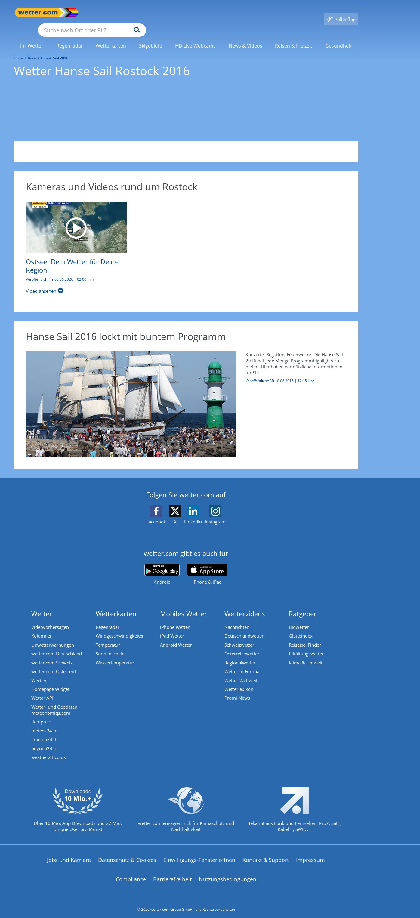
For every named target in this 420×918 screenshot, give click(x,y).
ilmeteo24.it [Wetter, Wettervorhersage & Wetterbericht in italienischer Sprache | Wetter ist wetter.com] (44, 733)
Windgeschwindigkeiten (120, 627)
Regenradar (108, 618)
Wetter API (43, 691)
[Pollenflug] (341, 13)
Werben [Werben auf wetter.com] (40, 673)
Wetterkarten (116, 604)
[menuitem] (32, 36)
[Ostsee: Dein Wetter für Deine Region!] (76, 218)
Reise (32, 49)
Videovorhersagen (50, 618)
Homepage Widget (51, 682)
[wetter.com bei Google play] (162, 565)
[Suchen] (183, 12)
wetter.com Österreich (55, 663)
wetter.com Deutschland (57, 645)
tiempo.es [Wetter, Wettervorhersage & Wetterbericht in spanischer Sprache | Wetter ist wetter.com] (42, 715)
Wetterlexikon (239, 682)
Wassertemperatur (115, 654)
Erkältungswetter (306, 645)
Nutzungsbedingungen (227, 872)
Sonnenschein (110, 645)
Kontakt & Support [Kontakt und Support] (265, 853)
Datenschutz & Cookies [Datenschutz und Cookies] (127, 853)
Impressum (310, 853)
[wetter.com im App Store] (207, 565)
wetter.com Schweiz (52, 654)
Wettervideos (245, 604)
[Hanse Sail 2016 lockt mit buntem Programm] (181, 395)
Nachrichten (237, 618)
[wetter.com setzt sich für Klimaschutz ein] (186, 808)
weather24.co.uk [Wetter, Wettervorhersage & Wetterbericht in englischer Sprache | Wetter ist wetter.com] (49, 751)
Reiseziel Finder (305, 636)
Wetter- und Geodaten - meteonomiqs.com (56, 703)
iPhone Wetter (175, 618)
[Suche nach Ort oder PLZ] (137, 12)
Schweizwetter (240, 636)
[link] (32, 37)
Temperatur (108, 636)
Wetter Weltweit (241, 673)
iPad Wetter (172, 627)
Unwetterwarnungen (53, 636)
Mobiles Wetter (183, 604)
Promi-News (237, 691)
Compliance (131, 872)
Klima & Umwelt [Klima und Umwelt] (306, 654)
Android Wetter (176, 636)
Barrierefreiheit (172, 872)
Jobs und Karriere (69, 853)
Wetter (42, 604)
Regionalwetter (240, 654)
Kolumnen (42, 627)
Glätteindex (301, 627)
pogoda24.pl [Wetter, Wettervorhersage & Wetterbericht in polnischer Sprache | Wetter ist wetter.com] (45, 742)
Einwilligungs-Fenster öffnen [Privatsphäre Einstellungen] (199, 853)
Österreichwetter (242, 645)
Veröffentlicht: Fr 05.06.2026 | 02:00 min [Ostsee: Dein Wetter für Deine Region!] (60, 270)
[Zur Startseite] (38, 12)
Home (19, 49)
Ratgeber (303, 604)
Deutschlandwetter (244, 627)
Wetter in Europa (242, 663)
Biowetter (299, 618)
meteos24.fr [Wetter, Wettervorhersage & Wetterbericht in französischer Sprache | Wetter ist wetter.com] (44, 724)
